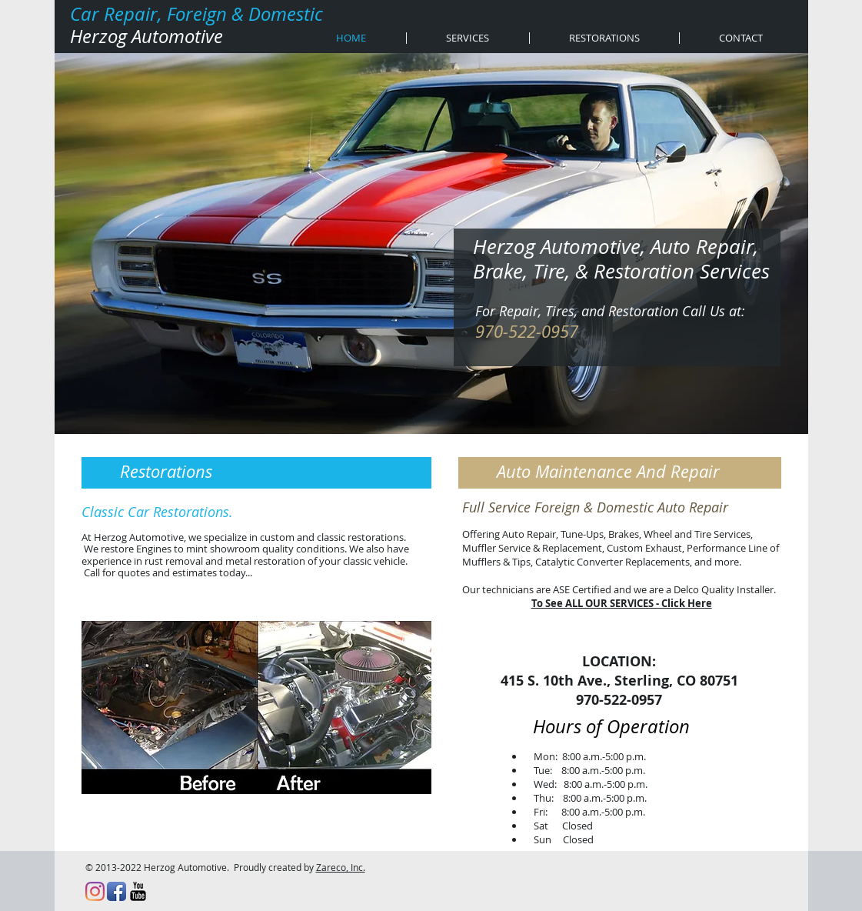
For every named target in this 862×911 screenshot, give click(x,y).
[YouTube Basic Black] (138, 891)
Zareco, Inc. (340, 867)
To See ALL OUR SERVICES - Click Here (621, 603)
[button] (256, 707)
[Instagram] (95, 891)
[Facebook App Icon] (116, 891)
